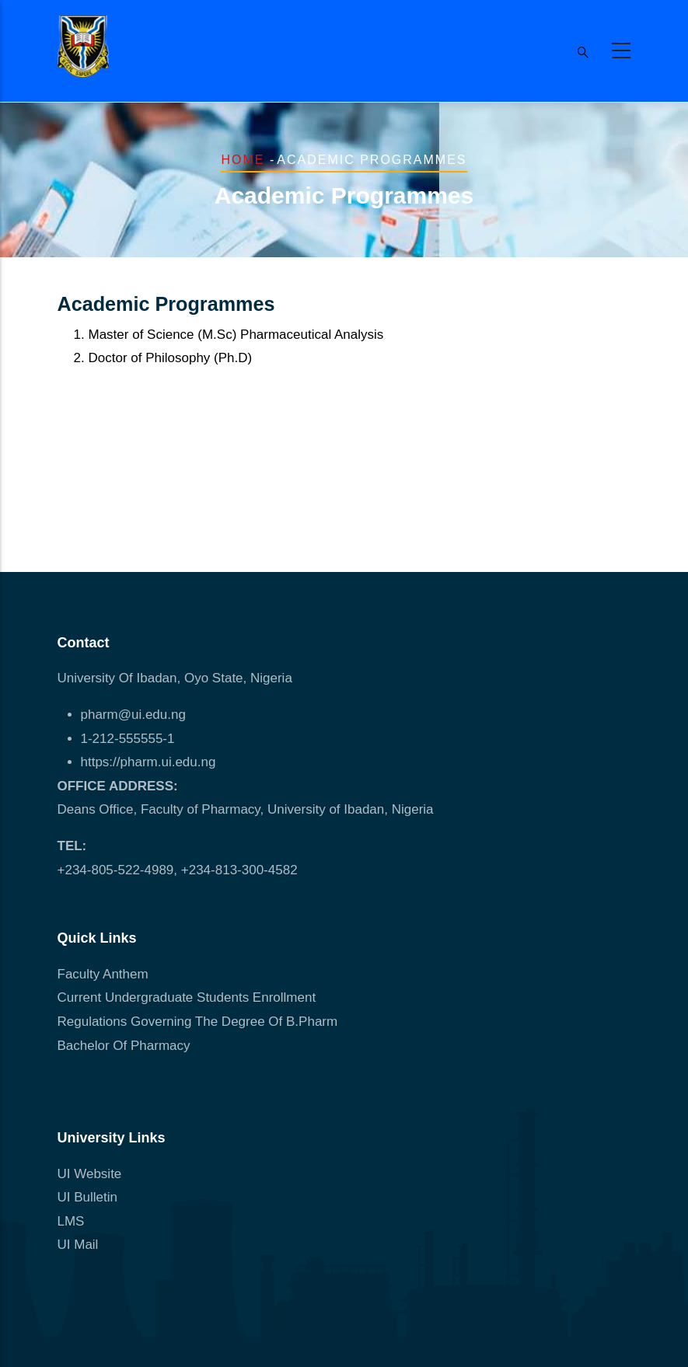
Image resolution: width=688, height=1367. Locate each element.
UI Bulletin (87, 1197)
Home (242, 159)
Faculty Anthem (103, 974)
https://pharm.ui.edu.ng (148, 762)
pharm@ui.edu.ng (133, 714)
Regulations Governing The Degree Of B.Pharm (198, 1021)
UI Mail (78, 1244)
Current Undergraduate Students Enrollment (187, 997)
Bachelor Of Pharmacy (126, 1045)
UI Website (90, 1173)
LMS (71, 1221)
